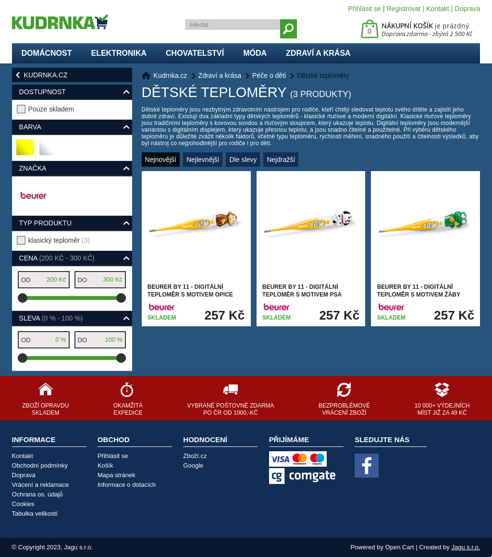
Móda (255, 53)
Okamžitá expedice (128, 409)
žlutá (25, 151)
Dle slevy (243, 159)
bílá (47, 151)
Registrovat (404, 8)
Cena (57, 258)
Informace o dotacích (127, 484)
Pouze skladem (51, 109)
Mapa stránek (116, 475)
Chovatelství (195, 53)
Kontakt (437, 8)
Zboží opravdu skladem (45, 409)
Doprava (467, 8)
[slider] (22, 298)
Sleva (51, 318)
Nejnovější (160, 159)
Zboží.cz (195, 455)
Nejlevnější (202, 159)
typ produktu (45, 223)
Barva (30, 127)
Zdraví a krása (318, 53)
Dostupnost (42, 92)
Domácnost (47, 53)
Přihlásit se (364, 8)
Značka (33, 168)
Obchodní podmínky (40, 465)
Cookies (23, 503)
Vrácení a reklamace (40, 484)
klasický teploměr (59, 240)
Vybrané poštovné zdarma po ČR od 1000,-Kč (230, 409)
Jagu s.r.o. (465, 547)
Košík (105, 465)
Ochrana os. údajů (37, 494)
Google (193, 465)
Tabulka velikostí (35, 513)
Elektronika (119, 53)
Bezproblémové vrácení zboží (344, 409)
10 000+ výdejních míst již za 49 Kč (442, 409)
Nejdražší (281, 159)
